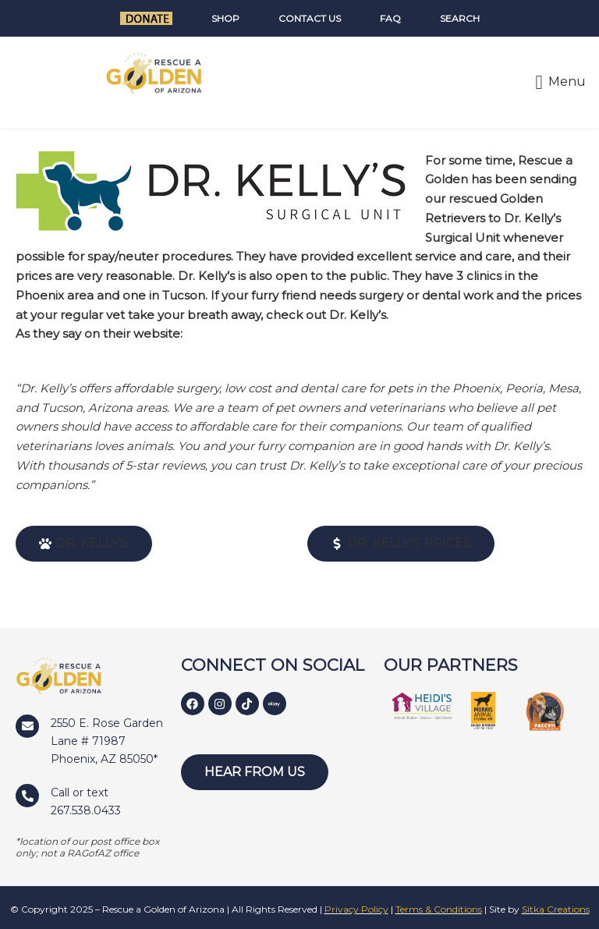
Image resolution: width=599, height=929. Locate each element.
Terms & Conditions (438, 909)
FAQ (390, 18)
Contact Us (309, 18)
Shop (225, 18)
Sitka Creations (556, 909)
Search (460, 18)
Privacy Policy (356, 909)
